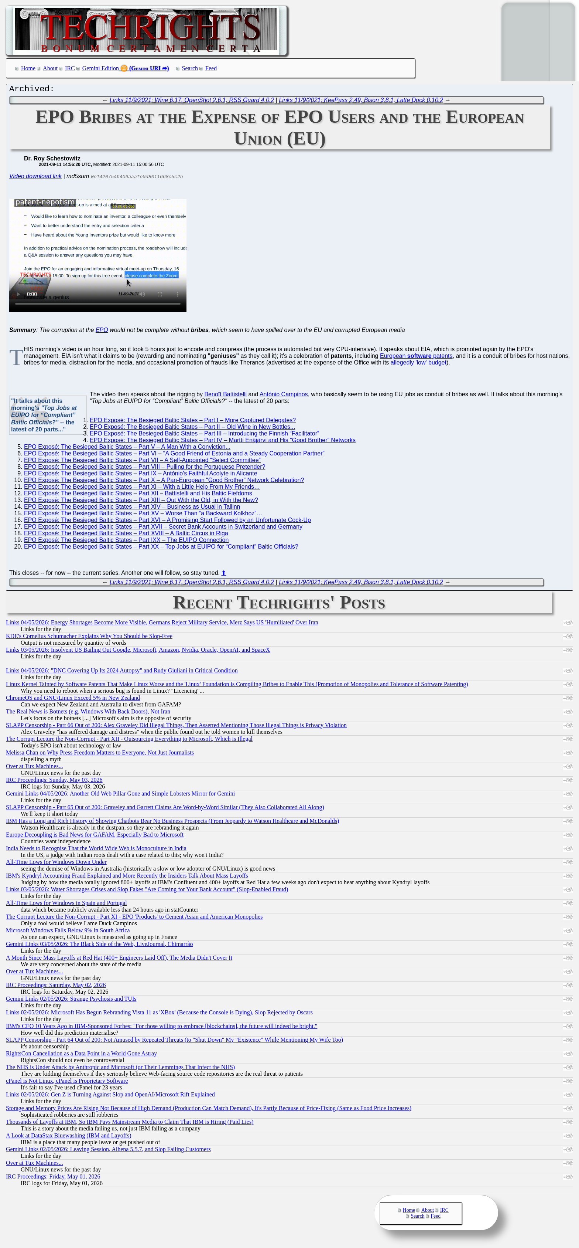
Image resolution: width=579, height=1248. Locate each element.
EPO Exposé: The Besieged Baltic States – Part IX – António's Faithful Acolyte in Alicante (140, 475)
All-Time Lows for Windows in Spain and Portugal (66, 905)
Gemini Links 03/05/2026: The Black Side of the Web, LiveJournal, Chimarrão (99, 946)
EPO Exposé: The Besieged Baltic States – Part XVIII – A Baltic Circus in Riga (126, 535)
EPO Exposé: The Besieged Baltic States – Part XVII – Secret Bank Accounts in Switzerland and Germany (163, 528)
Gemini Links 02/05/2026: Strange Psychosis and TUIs (71, 1000)
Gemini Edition (100, 68)
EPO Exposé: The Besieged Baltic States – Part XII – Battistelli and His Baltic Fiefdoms (138, 495)
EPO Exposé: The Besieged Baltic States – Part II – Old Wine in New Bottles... (192, 428)
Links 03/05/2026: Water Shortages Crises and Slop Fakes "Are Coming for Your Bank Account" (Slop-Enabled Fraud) (147, 891)
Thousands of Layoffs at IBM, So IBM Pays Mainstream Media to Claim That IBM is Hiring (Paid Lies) (129, 1123)
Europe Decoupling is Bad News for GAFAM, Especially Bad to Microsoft (95, 836)
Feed (211, 68)
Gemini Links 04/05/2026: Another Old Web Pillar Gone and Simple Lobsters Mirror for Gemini (120, 795)
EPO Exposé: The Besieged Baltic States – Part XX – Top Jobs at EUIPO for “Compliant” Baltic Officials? (161, 548)
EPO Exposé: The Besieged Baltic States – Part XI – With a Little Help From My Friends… (142, 488)
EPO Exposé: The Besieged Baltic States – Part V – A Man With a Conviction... (127, 448)
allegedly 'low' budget (418, 364)
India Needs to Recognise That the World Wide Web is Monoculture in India (96, 850)
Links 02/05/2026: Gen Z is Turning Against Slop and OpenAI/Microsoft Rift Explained (110, 1096)
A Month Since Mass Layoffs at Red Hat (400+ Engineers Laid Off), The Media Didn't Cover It (119, 959)
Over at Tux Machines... (34, 768)
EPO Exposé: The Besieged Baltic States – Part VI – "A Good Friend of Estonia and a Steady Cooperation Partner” (174, 455)
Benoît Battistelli (225, 396)
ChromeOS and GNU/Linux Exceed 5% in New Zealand (73, 699)
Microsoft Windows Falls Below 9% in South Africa (68, 932)
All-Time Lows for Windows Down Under (56, 864)
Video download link (35, 178)
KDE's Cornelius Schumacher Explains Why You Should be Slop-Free (89, 638)
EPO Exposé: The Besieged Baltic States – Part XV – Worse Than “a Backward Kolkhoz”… (143, 515)
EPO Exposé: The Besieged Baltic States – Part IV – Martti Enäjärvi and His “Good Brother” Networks (223, 442)
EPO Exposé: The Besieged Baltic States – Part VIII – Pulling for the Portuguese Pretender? (144, 468)
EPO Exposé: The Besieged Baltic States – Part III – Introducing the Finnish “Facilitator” (204, 435)
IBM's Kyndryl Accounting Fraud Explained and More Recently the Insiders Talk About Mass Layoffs (127, 877)
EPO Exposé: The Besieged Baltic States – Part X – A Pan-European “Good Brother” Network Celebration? (164, 482)
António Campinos (284, 396)
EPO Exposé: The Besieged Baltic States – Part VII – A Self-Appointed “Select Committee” (142, 462)
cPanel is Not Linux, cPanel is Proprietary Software (67, 1082)
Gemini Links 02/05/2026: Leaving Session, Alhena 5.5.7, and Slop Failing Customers (108, 1151)
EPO (102, 332)
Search (190, 68)
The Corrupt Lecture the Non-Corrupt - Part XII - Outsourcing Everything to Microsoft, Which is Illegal (129, 740)
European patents (416, 358)
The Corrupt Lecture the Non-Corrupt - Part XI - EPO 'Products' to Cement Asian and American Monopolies (134, 918)
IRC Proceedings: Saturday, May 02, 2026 (56, 987)
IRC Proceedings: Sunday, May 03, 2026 (54, 782)
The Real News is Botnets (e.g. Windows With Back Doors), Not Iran (88, 713)
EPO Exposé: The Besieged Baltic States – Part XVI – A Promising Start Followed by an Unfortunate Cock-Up (167, 522)
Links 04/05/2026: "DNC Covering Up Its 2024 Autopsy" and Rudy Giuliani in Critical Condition (122, 672)
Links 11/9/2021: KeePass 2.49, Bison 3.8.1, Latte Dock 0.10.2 (361, 102)
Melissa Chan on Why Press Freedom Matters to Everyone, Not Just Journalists (100, 754)
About (50, 68)
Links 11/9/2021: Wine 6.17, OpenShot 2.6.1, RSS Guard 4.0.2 (192, 102)
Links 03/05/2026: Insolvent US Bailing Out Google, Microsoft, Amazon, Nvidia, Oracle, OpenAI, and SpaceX (138, 651)
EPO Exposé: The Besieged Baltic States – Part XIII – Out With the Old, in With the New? (141, 502)
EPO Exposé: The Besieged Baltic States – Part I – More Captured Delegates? (193, 422)
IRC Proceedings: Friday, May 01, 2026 (53, 1178)
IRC (70, 68)
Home (28, 68)
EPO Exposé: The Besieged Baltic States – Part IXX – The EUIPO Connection (126, 542)
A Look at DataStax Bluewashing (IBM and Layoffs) (68, 1137)
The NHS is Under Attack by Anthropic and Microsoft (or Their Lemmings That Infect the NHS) (120, 1069)
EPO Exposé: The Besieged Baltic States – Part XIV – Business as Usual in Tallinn (132, 508)
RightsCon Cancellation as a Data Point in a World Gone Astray (81, 1055)
